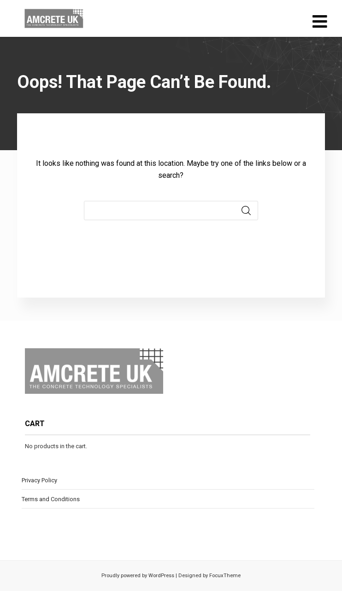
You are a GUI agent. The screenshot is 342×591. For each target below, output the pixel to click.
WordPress (160, 576)
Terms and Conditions (51, 499)
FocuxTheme (225, 576)
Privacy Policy (39, 480)
